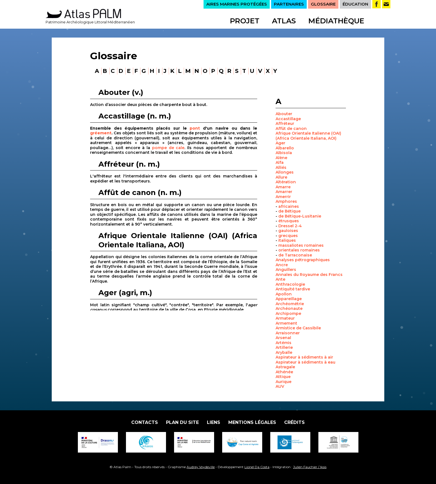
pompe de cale (168, 147)
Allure (281, 177)
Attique (283, 376)
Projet (244, 20)
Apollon (284, 294)
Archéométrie (290, 303)
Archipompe (288, 313)
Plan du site (182, 422)
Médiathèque (336, 20)
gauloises (288, 230)
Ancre (282, 264)
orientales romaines (299, 250)
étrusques (288, 220)
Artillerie (284, 347)
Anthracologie (290, 284)
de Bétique (289, 211)
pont (195, 128)
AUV (280, 386)
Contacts (144, 422)
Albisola (284, 152)
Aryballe (284, 352)
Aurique (283, 381)
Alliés (281, 167)
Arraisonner (288, 332)
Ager (280, 142)
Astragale (285, 366)
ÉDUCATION (355, 4)
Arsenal (283, 337)
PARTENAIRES (289, 4)
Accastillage (288, 118)
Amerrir (283, 196)
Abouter (284, 113)
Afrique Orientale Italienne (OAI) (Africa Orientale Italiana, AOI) (308, 136)
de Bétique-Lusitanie (299, 216)
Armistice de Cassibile (298, 327)
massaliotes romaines (301, 245)
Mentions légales (252, 422)
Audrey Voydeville (201, 467)
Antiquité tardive (293, 289)
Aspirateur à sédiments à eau (305, 362)
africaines (288, 206)
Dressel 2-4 (290, 225)
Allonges (285, 172)
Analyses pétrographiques (303, 259)
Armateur (285, 318)
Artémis (283, 342)
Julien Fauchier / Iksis (309, 467)
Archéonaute (289, 308)
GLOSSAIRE (323, 4)
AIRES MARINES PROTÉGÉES (236, 4)
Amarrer (284, 191)
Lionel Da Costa (256, 467)
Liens (213, 422)
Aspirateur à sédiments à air (304, 357)
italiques (287, 240)
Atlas (284, 20)
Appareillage (289, 298)
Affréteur (285, 123)
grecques (288, 235)
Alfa (280, 162)
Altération (286, 181)
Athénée (284, 371)
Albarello (285, 147)
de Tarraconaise (295, 255)
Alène (281, 157)
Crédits (294, 422)
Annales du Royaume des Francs (309, 274)
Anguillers (286, 269)
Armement (286, 323)
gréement (101, 132)
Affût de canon (291, 128)
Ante (280, 279)
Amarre (283, 186)
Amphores (286, 201)
